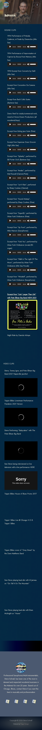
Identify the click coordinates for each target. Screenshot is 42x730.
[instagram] (16, 701)
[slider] (19, 46)
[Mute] (28, 47)
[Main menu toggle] (37, 4)
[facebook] (8, 701)
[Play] (10, 47)
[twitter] (34, 701)
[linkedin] (25, 701)
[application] (22, 46)
